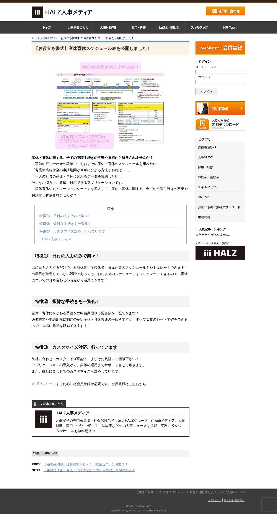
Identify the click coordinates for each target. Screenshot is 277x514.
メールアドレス (206, 67)
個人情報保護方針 (234, 500)
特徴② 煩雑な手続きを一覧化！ (65, 224)
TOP (34, 38)
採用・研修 (205, 167)
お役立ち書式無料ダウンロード (219, 207)
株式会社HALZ (144, 506)
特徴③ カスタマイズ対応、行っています (72, 231)
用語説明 (204, 217)
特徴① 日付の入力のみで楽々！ (65, 216)
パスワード (203, 77)
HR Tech (203, 197)
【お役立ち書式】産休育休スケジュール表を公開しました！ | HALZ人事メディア (190, 492)
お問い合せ (214, 500)
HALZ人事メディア (57, 239)
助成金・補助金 (208, 177)
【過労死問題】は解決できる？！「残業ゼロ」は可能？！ (86, 464)
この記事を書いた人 (50, 403)
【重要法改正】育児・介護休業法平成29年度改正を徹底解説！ (89, 470)
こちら (134, 384)
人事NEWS (205, 157)
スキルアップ (207, 187)
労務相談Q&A (207, 147)
